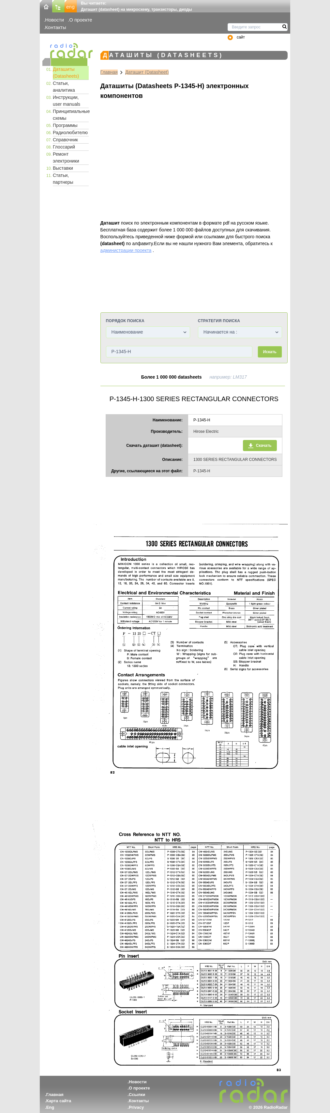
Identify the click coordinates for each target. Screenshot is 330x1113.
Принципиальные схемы (71, 115)
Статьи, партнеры (63, 179)
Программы (65, 125)
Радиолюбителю (70, 132)
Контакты (55, 27)
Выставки (63, 168)
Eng (50, 1107)
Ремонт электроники (66, 157)
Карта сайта (58, 1100)
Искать (270, 352)
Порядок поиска (125, 321)
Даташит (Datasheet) (147, 72)
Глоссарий (64, 146)
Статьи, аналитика (64, 87)
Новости (54, 20)
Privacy (136, 1107)
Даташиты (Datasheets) (66, 73)
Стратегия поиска (219, 321)
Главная (109, 72)
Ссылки (137, 1094)
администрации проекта (126, 250)
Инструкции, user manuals (66, 101)
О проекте (80, 20)
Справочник (65, 139)
